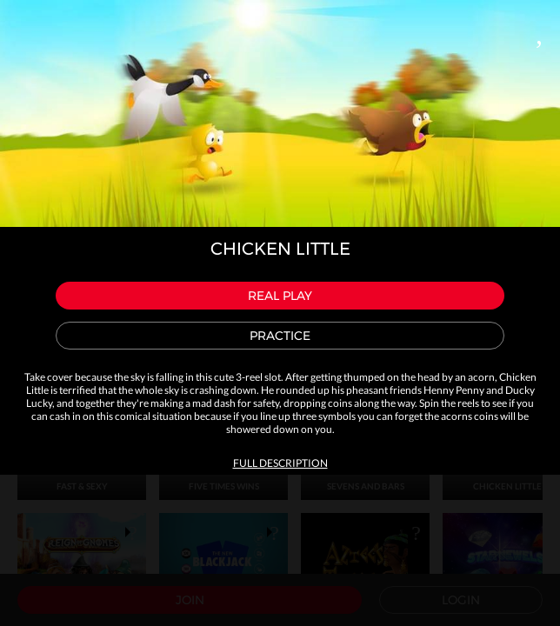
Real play (280, 295)
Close (539, 31)
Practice (280, 335)
